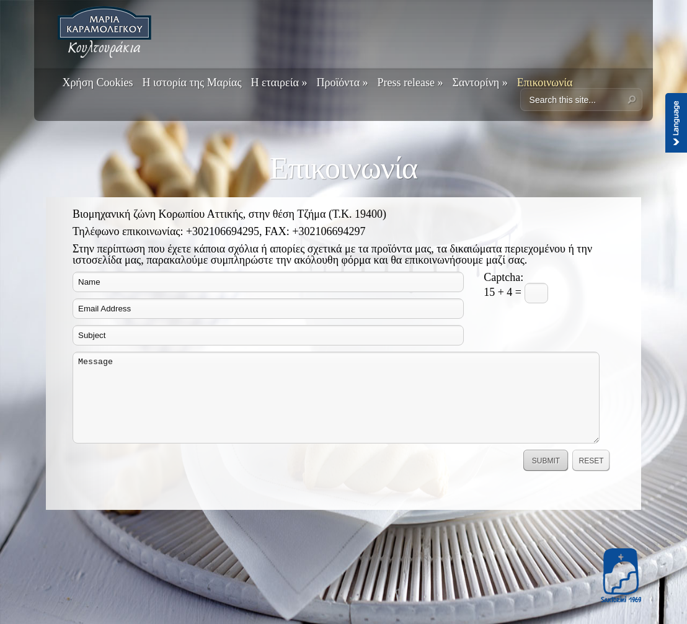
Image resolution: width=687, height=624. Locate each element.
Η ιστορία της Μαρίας (191, 82)
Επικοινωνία (545, 82)
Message (336, 397)
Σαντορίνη (480, 82)
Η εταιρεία (279, 82)
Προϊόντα (342, 82)
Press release (410, 82)
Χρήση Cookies (97, 82)
